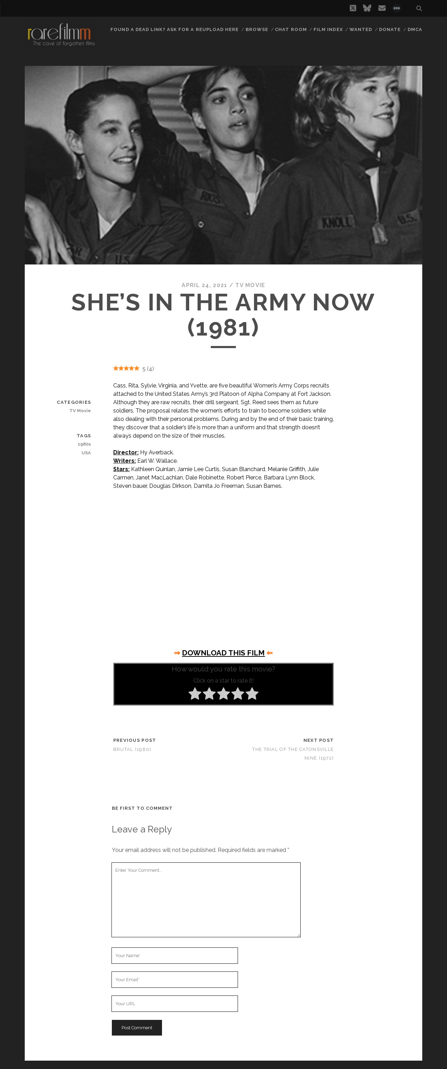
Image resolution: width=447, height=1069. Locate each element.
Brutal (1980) (132, 749)
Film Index (328, 29)
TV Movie (250, 285)
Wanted (360, 29)
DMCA (415, 29)
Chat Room (291, 29)
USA (86, 452)
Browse (257, 29)
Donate (390, 29)
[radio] (194, 694)
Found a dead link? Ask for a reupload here (174, 29)
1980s (84, 444)
